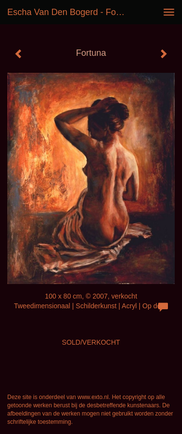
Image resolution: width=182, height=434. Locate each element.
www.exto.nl (93, 397)
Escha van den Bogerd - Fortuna (69, 12)
